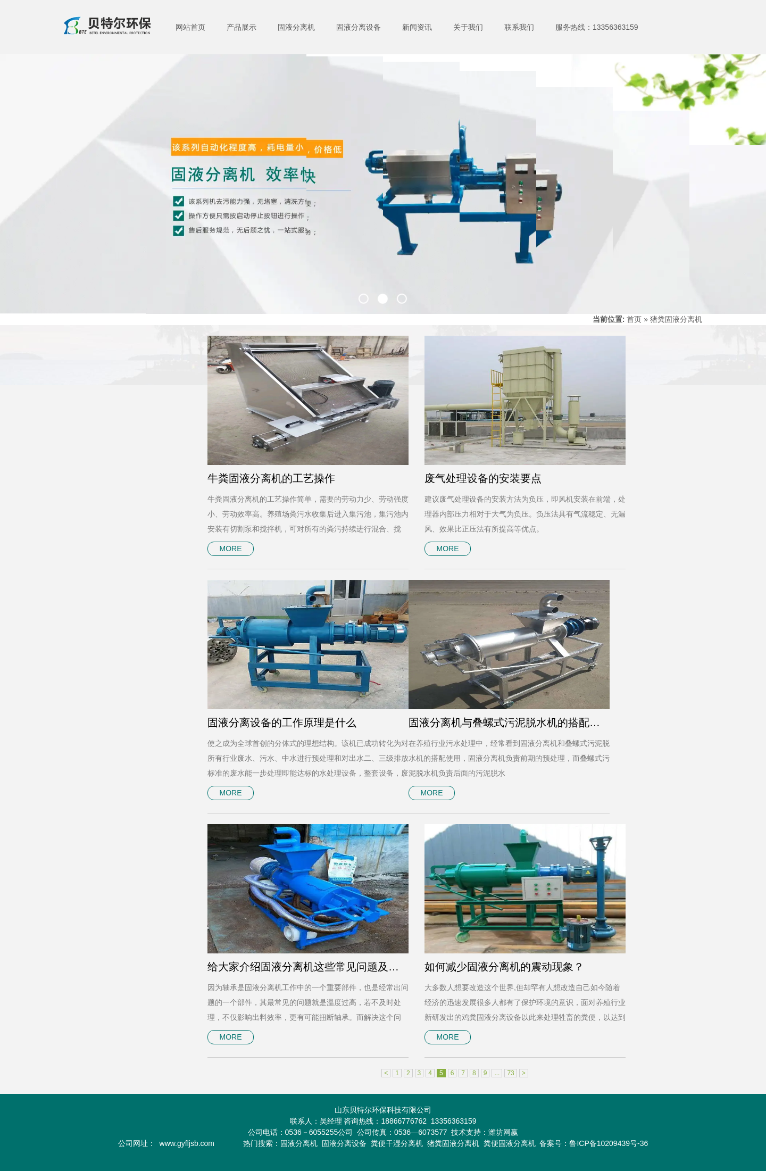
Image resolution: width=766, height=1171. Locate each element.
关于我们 (468, 27)
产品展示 (241, 27)
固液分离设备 (358, 27)
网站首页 (190, 27)
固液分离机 (296, 27)
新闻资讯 (417, 27)
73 (510, 1073)
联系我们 (519, 27)
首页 (634, 319)
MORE (231, 548)
